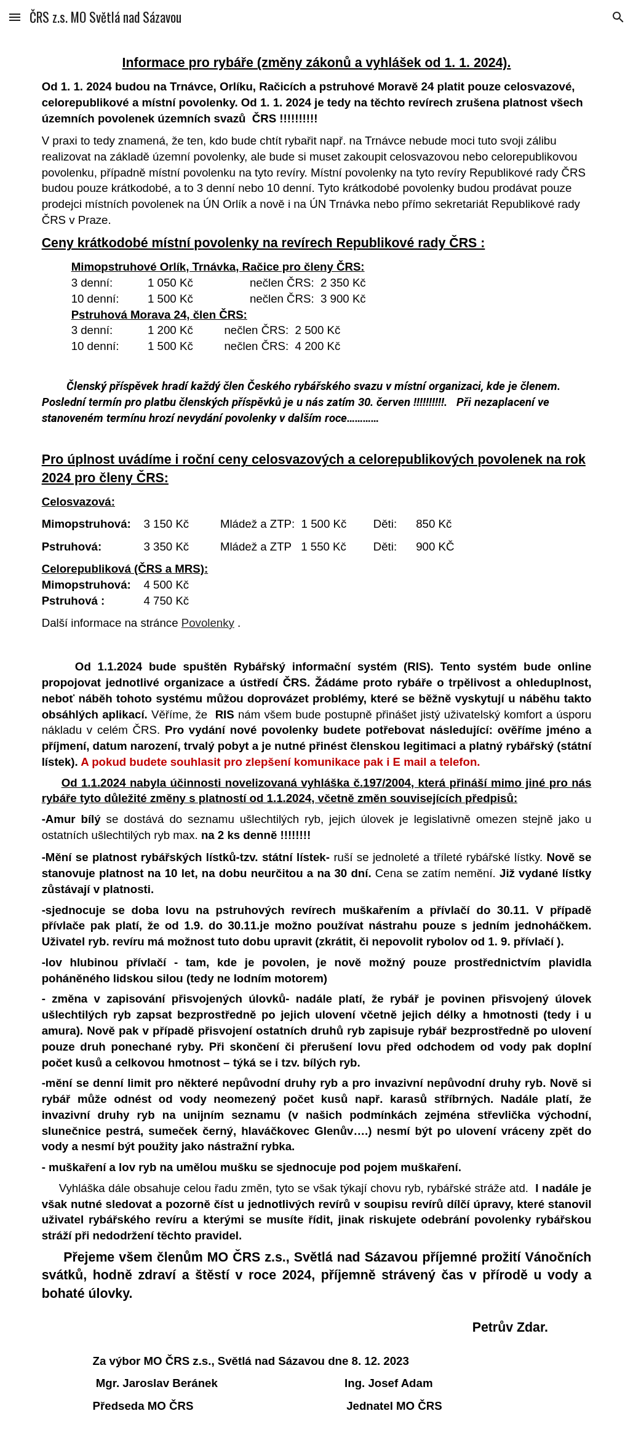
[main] (317, 742)
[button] (15, 17)
